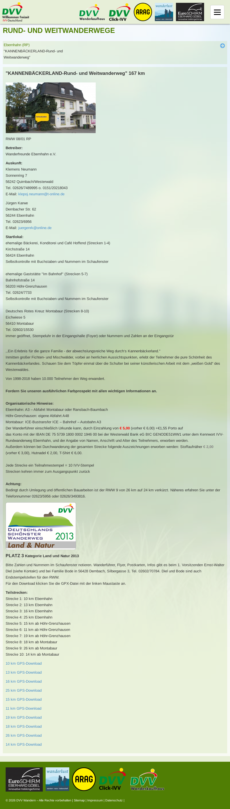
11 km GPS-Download (23, 708)
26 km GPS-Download (24, 735)
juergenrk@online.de (35, 228)
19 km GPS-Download (24, 717)
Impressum (95, 800)
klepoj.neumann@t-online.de (41, 194)
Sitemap (79, 800)
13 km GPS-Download (24, 672)
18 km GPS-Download (24, 726)
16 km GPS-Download (24, 681)
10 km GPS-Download (24, 663)
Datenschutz (114, 800)
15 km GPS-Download (24, 699)
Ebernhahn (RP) (17, 45)
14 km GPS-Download (24, 744)
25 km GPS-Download (24, 690)
